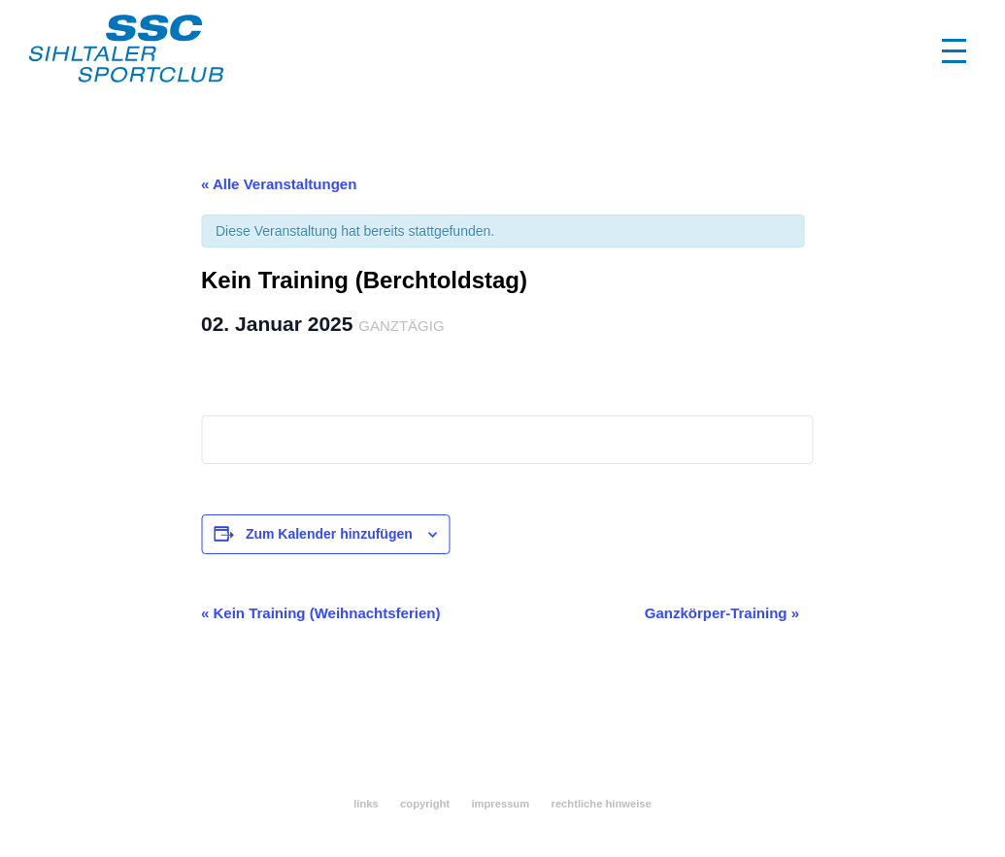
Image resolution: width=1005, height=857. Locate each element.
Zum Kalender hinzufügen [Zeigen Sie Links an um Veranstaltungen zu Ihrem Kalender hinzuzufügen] (329, 534)
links (366, 803)
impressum (500, 803)
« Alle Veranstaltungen (278, 184)
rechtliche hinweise (602, 803)
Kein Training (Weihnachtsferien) (320, 613)
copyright (425, 803)
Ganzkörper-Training (722, 613)
